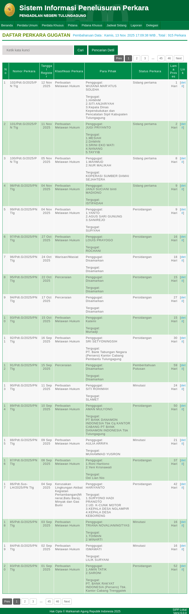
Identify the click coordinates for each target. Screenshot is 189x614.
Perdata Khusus (53, 25)
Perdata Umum (27, 25)
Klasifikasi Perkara (69, 71)
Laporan (136, 25)
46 (169, 58)
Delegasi (152, 25)
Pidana (72, 25)
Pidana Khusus (92, 25)
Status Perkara (150, 71)
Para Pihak (108, 71)
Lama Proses (173, 71)
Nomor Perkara (24, 71)
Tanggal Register (46, 71)
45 (161, 58)
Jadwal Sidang (117, 25)
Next (179, 58)
